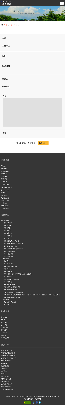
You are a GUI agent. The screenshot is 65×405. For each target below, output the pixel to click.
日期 (4, 56)
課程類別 (13, 25)
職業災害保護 (5, 200)
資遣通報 (6, 261)
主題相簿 (4, 332)
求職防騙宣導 (5, 208)
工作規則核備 (8, 271)
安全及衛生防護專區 (7, 389)
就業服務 (4, 173)
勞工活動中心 (8, 236)
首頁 (5, 25)
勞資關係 (4, 168)
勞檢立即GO (7, 225)
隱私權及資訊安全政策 (40, 396)
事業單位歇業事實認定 (10, 246)
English (50, 396)
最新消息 (4, 317)
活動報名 (4, 319)
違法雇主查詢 (8, 223)
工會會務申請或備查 (10, 302)
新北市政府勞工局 (6, 350)
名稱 (4, 38)
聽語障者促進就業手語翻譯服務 (13, 243)
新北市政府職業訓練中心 (8, 358)
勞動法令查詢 (5, 376)
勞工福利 (4, 179)
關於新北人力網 (6, 379)
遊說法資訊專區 (6, 386)
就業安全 (4, 193)
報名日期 (6, 66)
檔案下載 (4, 335)
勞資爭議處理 (5, 171)
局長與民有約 (5, 381)
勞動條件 (4, 166)
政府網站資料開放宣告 (26, 396)
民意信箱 (15, 396)
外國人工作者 (5, 184)
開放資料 (4, 368)
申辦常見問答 (5, 338)
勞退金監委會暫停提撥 (10, 289)
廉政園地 (4, 363)
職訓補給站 (7, 230)
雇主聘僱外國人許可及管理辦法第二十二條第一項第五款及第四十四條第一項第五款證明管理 (32, 295)
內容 (4, 96)
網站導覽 (56, 396)
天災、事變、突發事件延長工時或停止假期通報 (18, 274)
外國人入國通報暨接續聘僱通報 (13, 249)
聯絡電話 (6, 86)
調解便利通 (7, 228)
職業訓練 (4, 176)
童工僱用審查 (8, 276)
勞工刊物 (4, 325)
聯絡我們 (4, 371)
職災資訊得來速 (8, 256)
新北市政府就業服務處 (8, 355)
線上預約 (4, 322)
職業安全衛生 (5, 198)
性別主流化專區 (6, 360)
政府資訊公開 (5, 366)
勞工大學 (6, 238)
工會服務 (4, 181)
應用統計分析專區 (6, 384)
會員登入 (43, 143)
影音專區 (4, 330)
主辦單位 (6, 46)
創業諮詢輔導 (5, 206)
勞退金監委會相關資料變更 (12, 287)
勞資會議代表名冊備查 (10, 266)
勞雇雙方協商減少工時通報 (12, 297)
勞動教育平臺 (8, 233)
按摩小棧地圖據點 (9, 251)
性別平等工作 (5, 190)
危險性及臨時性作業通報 (11, 241)
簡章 (4, 133)
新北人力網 (4, 327)
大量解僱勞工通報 (9, 284)
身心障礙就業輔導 (6, 187)
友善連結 (4, 203)
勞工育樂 (4, 195)
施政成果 (4, 373)
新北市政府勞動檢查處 (8, 353)
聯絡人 (5, 79)
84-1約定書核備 (8, 254)
